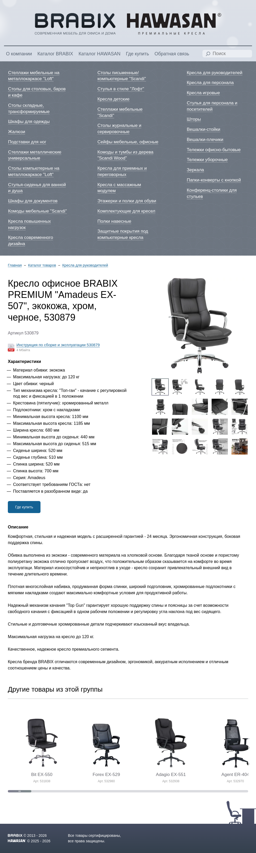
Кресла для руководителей (85, 265)
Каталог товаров (42, 265)
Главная (15, 265)
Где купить (24, 507)
